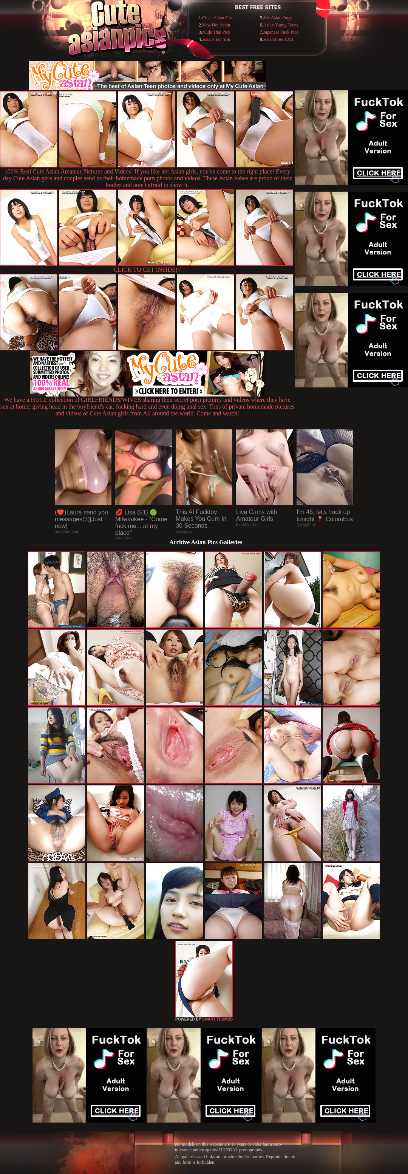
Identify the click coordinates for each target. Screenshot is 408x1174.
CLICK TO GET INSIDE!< (147, 269)
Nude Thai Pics (216, 32)
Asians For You (216, 39)
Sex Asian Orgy (277, 17)
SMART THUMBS (217, 1019)
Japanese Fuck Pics (280, 32)
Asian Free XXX (278, 39)
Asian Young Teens (280, 25)
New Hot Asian (216, 25)
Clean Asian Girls (218, 17)
